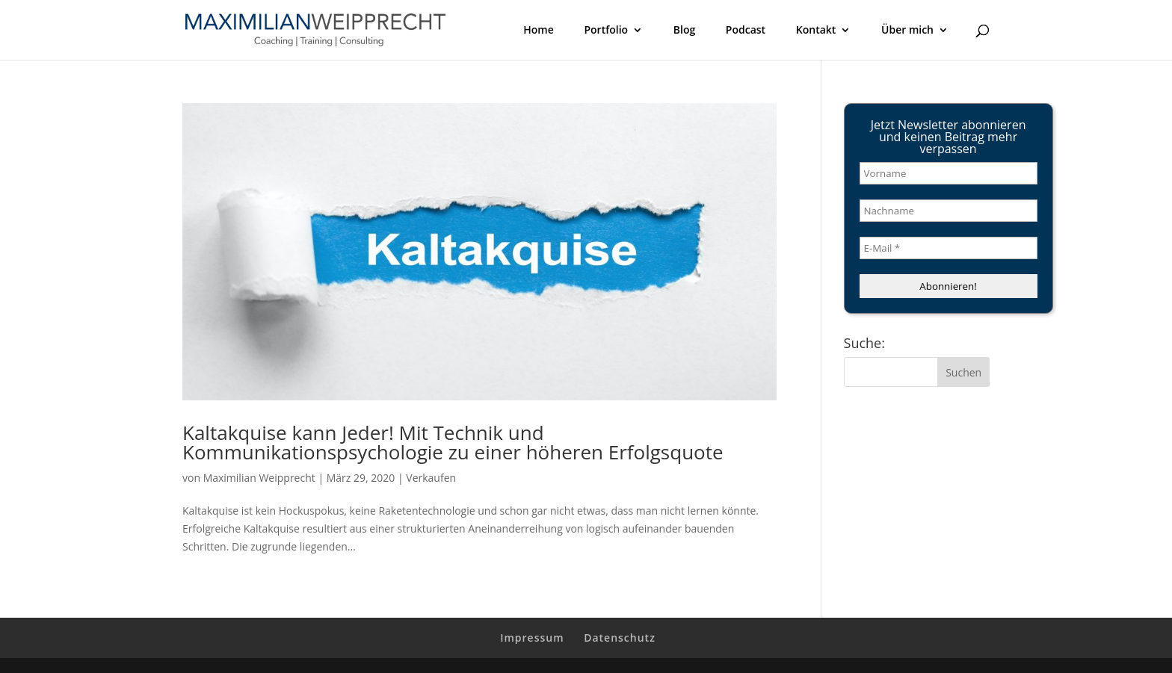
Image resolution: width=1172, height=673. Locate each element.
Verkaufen (431, 478)
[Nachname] (948, 210)
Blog (684, 31)
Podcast (745, 31)
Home (538, 31)
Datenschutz (620, 637)
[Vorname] (948, 173)
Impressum (532, 637)
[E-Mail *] (948, 248)
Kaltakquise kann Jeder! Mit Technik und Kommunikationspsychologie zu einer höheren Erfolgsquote (453, 442)
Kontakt (816, 31)
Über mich (907, 31)
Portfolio (606, 31)
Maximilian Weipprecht (259, 478)
